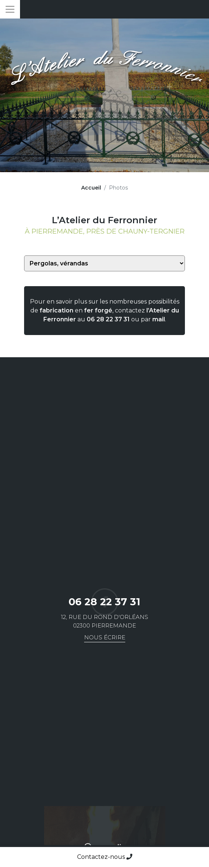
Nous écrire (104, 637)
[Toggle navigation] (10, 9)
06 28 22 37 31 (108, 319)
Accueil (91, 187)
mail (158, 319)
